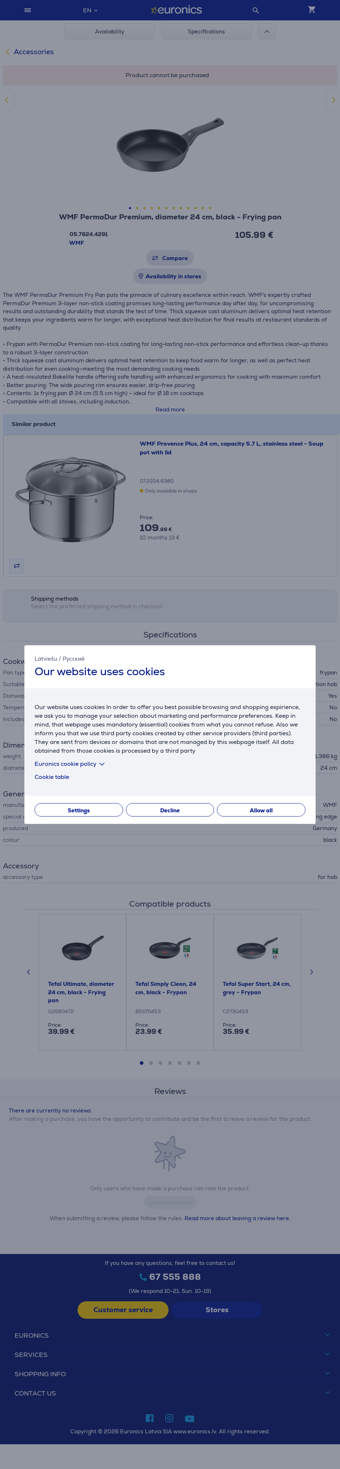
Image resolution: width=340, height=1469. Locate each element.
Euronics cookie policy (71, 763)
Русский (73, 658)
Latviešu (46, 658)
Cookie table (52, 776)
